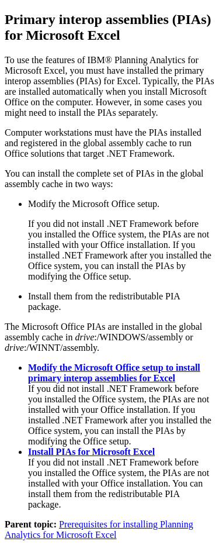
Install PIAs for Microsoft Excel (91, 452)
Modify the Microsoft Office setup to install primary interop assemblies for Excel (114, 373)
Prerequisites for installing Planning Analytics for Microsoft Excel (99, 529)
